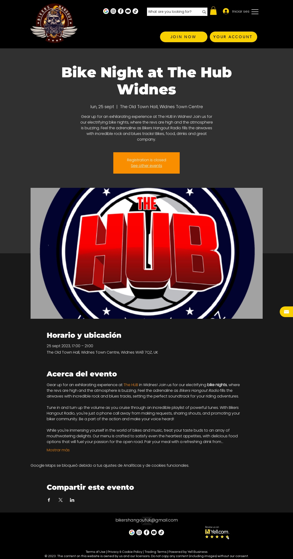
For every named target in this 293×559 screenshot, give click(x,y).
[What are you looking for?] (170, 12)
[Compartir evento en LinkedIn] (72, 500)
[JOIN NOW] (183, 37)
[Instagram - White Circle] (113, 11)
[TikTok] (135, 11)
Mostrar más (58, 450)
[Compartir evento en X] (60, 500)
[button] (213, 10)
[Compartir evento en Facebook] (49, 500)
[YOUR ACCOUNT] (233, 37)
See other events (146, 165)
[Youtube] (128, 11)
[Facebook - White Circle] (121, 11)
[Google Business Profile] (106, 11)
